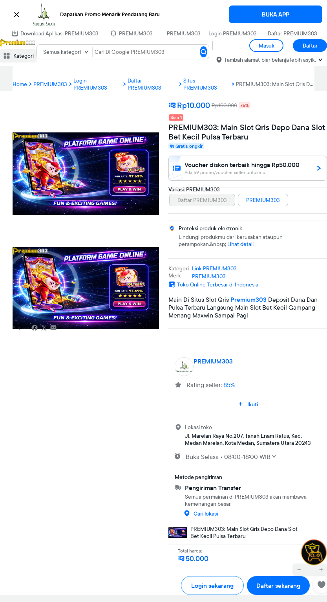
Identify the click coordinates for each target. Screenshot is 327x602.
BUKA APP (275, 14)
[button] (163, 14)
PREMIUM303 (184, 33)
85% (229, 385)
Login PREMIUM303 (232, 33)
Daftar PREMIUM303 (292, 33)
